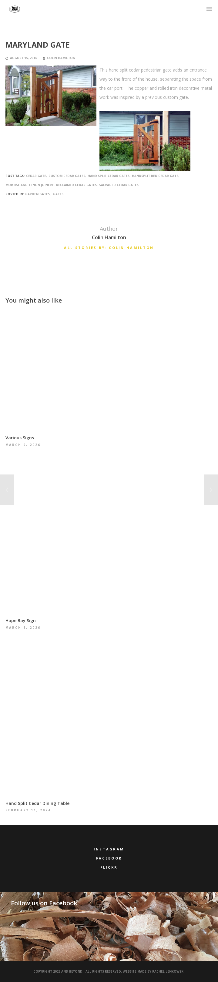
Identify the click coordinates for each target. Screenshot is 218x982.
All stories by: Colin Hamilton (109, 247)
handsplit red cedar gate (155, 176)
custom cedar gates (67, 176)
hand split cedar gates (108, 176)
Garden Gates (37, 194)
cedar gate (36, 176)
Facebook (109, 858)
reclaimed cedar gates (76, 185)
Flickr (109, 867)
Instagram (109, 849)
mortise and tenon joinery (29, 185)
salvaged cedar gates (119, 185)
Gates (58, 194)
